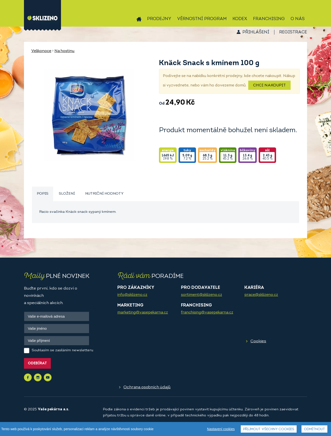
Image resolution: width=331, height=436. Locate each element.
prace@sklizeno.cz (261, 295)
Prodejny (159, 19)
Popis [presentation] (42, 194)
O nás (298, 19)
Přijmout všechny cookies (268, 429)
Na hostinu (64, 51)
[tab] (42, 194)
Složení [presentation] (67, 194)
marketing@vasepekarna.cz (142, 312)
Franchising (269, 19)
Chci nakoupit (269, 85)
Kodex (240, 19)
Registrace (293, 32)
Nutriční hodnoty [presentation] (104, 194)
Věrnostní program (202, 19)
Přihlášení (255, 32)
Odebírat (37, 363)
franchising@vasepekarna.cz (207, 312)
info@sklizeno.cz (132, 295)
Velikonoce (41, 51)
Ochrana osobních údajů (147, 387)
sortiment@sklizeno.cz (201, 295)
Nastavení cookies (221, 429)
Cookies (258, 341)
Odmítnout (314, 429)
